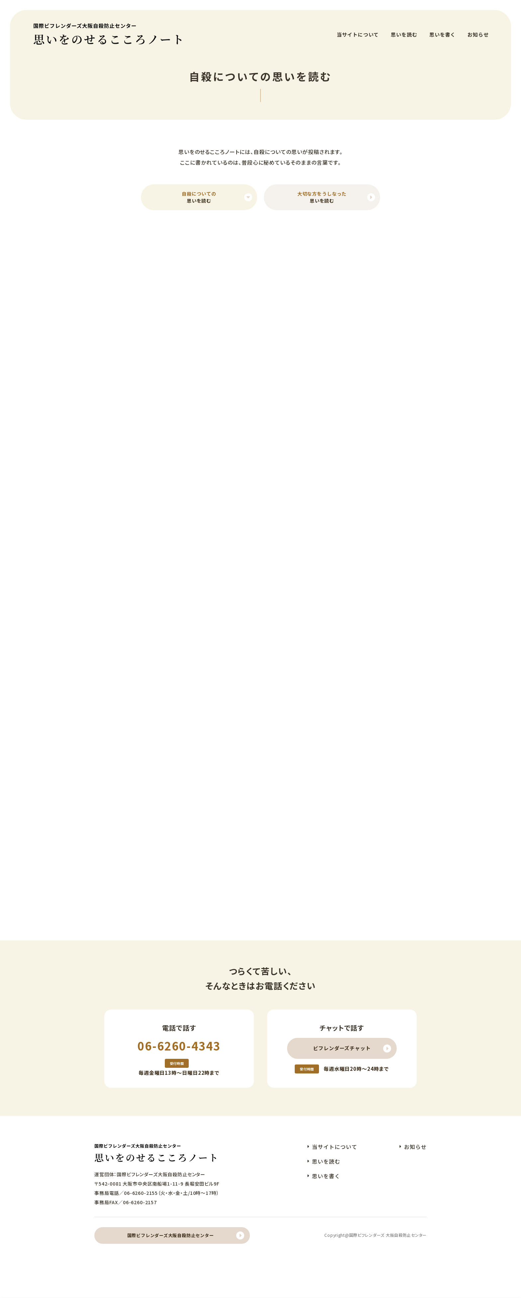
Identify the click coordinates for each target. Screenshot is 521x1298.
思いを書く (442, 29)
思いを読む (404, 29)
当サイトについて (358, 29)
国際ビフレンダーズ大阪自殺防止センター (170, 1239)
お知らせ (478, 29)
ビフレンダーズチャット (342, 1052)
